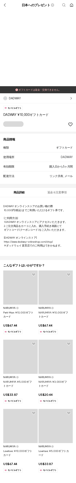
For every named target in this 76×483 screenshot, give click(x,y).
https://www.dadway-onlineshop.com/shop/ (28, 241)
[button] (52, 5)
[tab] (19, 192)
